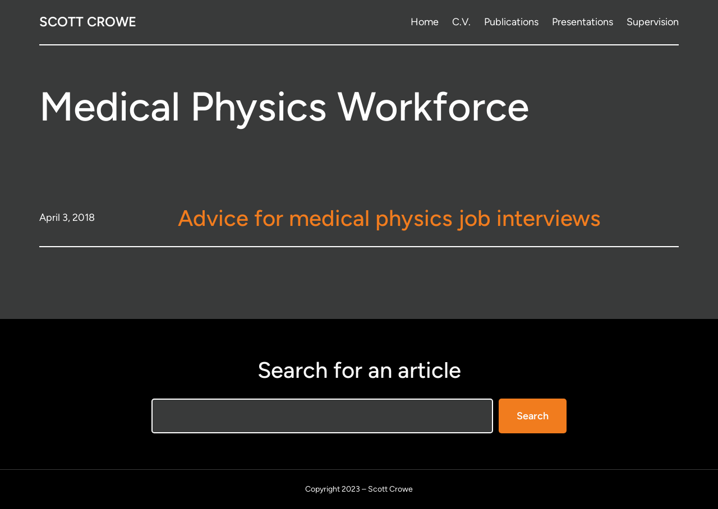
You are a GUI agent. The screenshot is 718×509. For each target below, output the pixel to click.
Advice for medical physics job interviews (389, 218)
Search (533, 416)
